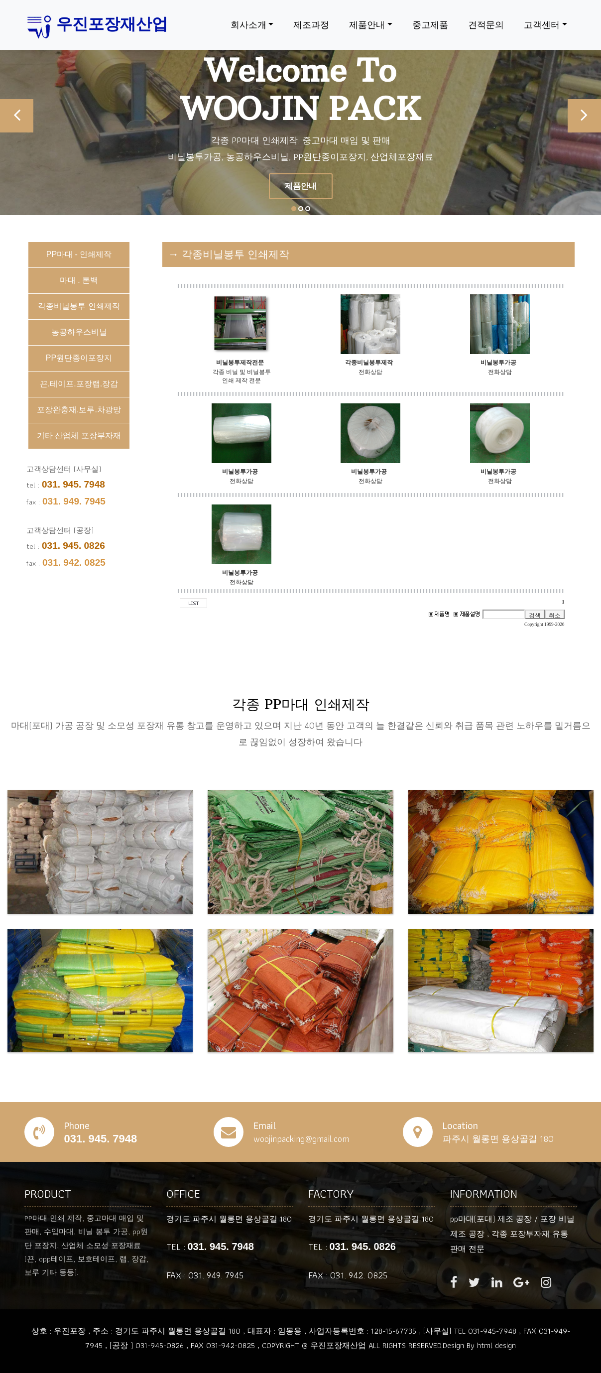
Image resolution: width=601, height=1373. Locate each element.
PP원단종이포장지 (79, 358)
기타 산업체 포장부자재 (79, 435)
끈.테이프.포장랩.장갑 (79, 383)
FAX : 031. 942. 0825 (347, 1275)
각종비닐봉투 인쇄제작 (79, 306)
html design (496, 1345)
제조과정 (311, 24)
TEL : (210, 1247)
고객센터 (542, 24)
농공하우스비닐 (79, 332)
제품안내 (367, 24)
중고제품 (430, 24)
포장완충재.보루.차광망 (79, 409)
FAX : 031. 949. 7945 (204, 1275)
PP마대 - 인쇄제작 (79, 254)
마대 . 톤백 (79, 280)
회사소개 (248, 24)
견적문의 (486, 24)
